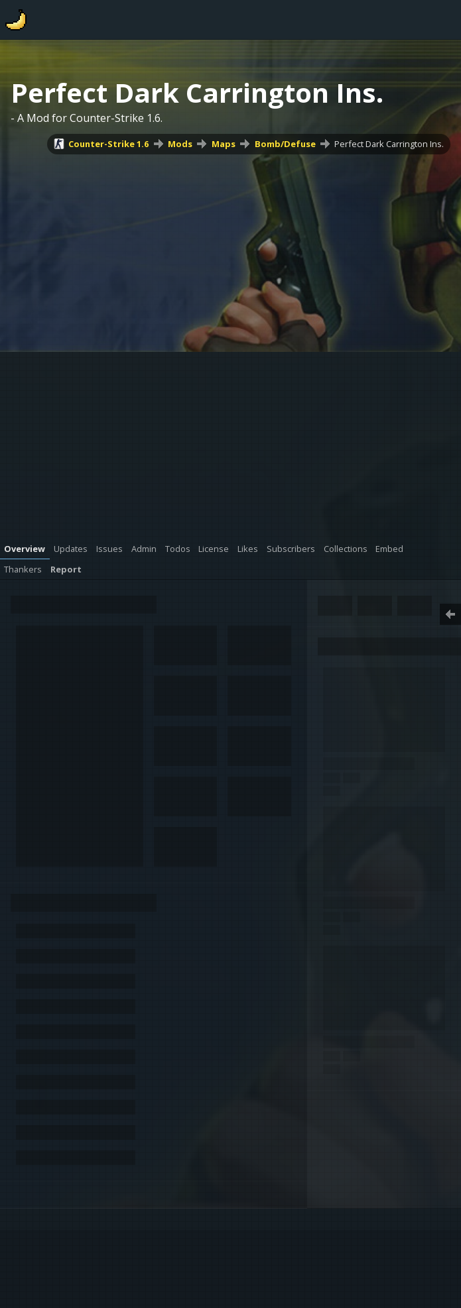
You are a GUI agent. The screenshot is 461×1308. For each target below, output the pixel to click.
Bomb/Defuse (285, 144)
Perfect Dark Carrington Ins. (389, 144)
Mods (180, 144)
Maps (223, 144)
